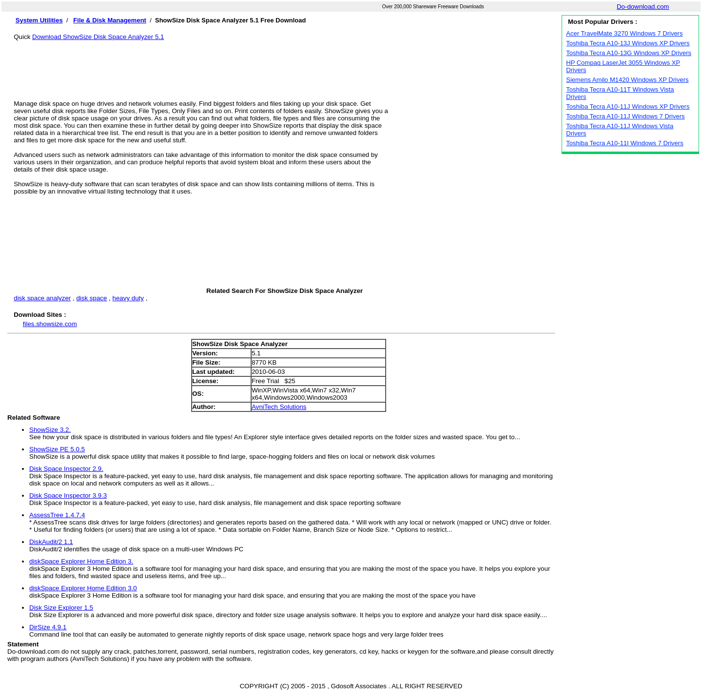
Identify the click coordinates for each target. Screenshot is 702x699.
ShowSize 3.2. (50, 429)
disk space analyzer (42, 298)
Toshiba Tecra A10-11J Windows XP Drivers (627, 106)
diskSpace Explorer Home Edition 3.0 (83, 588)
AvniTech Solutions (279, 406)
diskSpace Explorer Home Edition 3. (81, 561)
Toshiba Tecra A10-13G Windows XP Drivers (628, 53)
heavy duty (128, 298)
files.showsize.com (50, 324)
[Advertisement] (284, 62)
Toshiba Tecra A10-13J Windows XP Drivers (627, 43)
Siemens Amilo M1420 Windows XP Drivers (627, 79)
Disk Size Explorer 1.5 (61, 607)
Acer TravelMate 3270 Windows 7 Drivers (624, 33)
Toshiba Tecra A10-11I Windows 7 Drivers (624, 143)
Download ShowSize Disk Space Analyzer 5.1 (98, 36)
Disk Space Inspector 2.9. (66, 468)
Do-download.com (643, 6)
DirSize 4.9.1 (47, 627)
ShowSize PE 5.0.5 (57, 449)
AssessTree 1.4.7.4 (57, 515)
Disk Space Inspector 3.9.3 (68, 495)
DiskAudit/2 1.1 (51, 541)
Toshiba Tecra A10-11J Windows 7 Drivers (625, 116)
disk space (91, 298)
